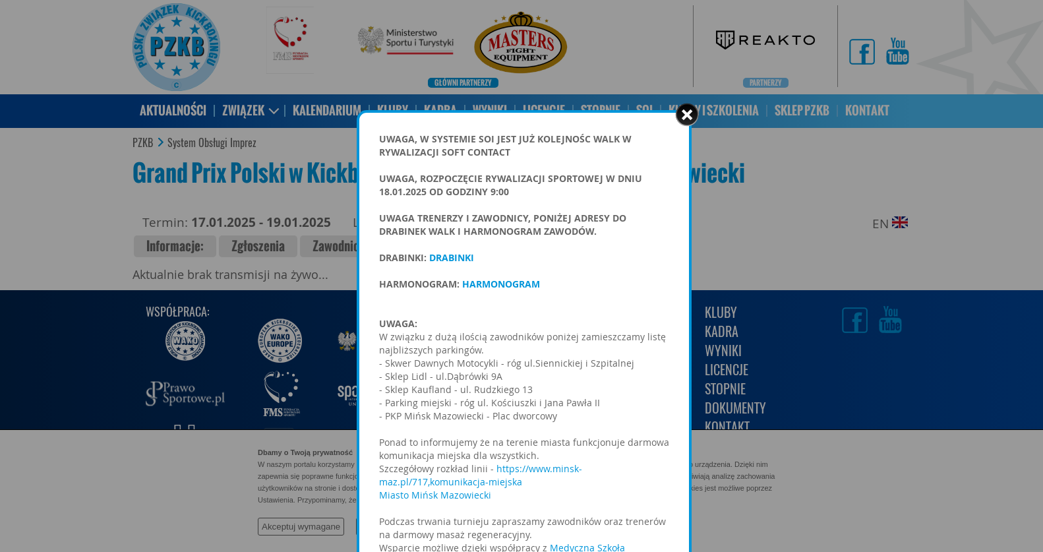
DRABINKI (453, 257)
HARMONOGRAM (501, 284)
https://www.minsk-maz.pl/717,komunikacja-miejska (480, 475)
